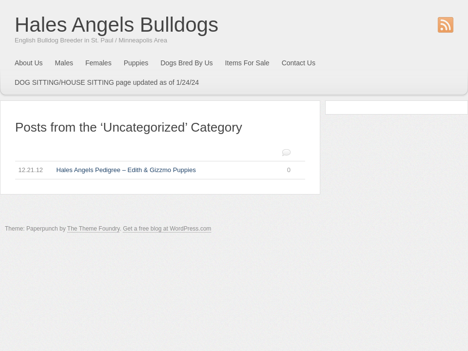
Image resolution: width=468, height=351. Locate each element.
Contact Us (298, 63)
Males (64, 63)
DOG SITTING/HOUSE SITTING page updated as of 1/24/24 (107, 82)
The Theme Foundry (93, 228)
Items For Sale (247, 63)
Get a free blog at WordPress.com (167, 228)
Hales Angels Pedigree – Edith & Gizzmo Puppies (153, 170)
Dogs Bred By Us (186, 63)
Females (98, 63)
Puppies (136, 63)
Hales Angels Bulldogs (116, 24)
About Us (29, 63)
